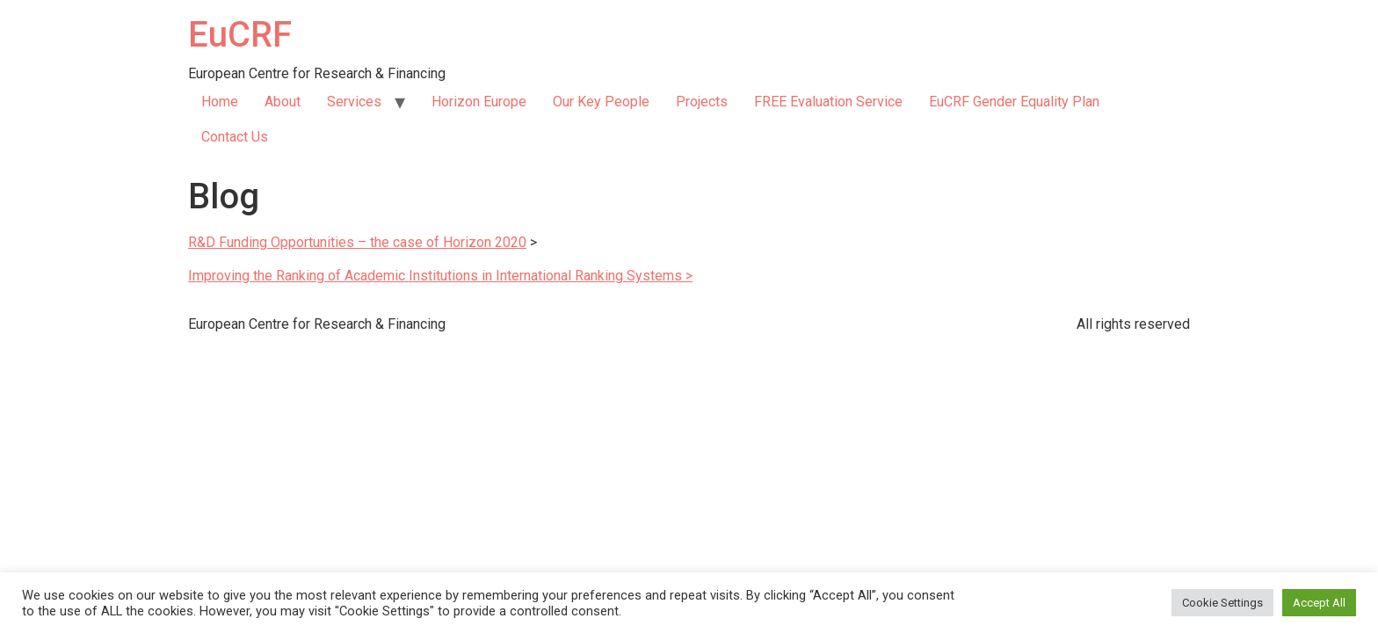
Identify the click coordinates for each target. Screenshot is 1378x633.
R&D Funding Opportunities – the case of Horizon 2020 (357, 242)
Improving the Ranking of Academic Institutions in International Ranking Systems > (440, 275)
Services (354, 101)
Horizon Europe (479, 101)
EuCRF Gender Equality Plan (1014, 101)
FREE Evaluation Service (828, 101)
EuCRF (240, 34)
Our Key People (601, 101)
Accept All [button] (1319, 602)
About (283, 101)
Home (219, 101)
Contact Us (234, 136)
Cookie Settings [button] (1222, 602)
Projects (702, 101)
